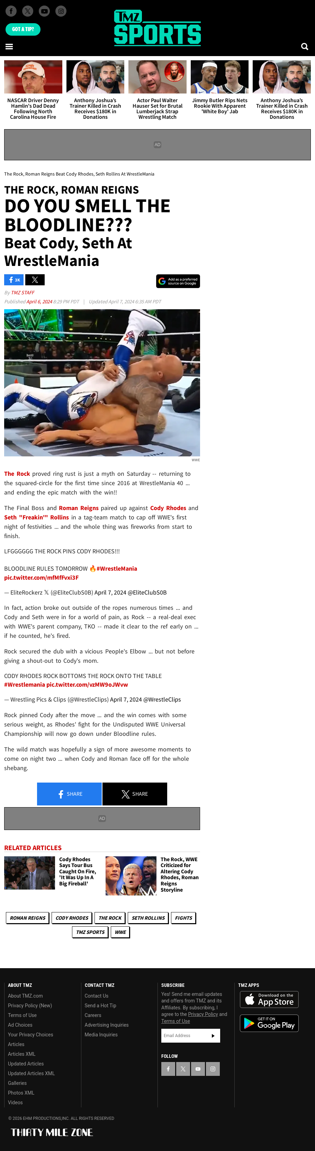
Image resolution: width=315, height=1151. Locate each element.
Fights (183, 917)
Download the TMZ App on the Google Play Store (269, 1023)
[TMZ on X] (27, 11)
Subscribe (213, 1036)
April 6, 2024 (39, 301)
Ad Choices (20, 1025)
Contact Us (97, 996)
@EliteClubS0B (147, 592)
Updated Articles (26, 1064)
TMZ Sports (90, 932)
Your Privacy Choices (30, 1034)
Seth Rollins (148, 917)
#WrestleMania (117, 568)
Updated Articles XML (31, 1073)
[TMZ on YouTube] (198, 1069)
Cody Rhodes (71, 917)
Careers (93, 1015)
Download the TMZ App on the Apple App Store (269, 999)
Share (69, 794)
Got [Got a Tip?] (23, 29)
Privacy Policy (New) (30, 1005)
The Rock (109, 917)
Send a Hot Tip (100, 1005)
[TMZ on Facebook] (11, 11)
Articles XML (22, 1054)
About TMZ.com (25, 996)
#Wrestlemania (24, 684)
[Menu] (9, 46)
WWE (120, 932)
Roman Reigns (27, 917)
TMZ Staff (22, 292)
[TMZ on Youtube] (44, 11)
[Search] (305, 46)
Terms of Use (22, 1015)
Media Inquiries (101, 1034)
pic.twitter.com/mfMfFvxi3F (41, 577)
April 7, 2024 (110, 592)
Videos (15, 1102)
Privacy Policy (203, 1014)
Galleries (17, 1083)
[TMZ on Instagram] (60, 11)
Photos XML (21, 1093)
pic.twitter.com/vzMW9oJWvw (87, 684)
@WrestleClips (162, 699)
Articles (16, 1044)
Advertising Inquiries (107, 1025)
